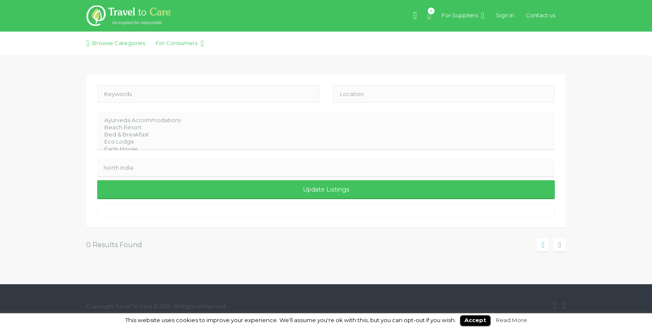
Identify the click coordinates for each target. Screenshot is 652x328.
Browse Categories (118, 43)
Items (429, 11)
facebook (555, 306)
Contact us (540, 15)
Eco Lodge (320, 141)
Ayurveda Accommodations (320, 120)
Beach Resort (320, 127)
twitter (564, 306)
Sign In (505, 15)
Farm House (320, 148)
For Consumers (176, 43)
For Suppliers (460, 15)
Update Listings (326, 189)
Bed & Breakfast (320, 134)
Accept (475, 320)
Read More (511, 320)
